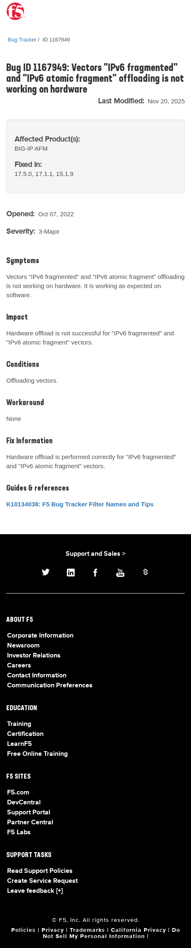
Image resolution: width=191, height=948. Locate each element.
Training (19, 724)
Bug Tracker (22, 40)
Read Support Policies (40, 871)
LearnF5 (19, 744)
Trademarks (87, 930)
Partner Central (30, 822)
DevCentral (24, 802)
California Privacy (138, 930)
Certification (25, 734)
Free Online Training (37, 754)
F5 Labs (19, 832)
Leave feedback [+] (35, 891)
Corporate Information (40, 636)
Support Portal (28, 812)
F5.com (18, 792)
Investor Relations (34, 655)
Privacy (53, 930)
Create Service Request (42, 881)
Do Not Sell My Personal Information (111, 933)
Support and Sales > (95, 554)
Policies (23, 930)
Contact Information (36, 675)
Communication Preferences (50, 685)
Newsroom (23, 646)
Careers (19, 665)
